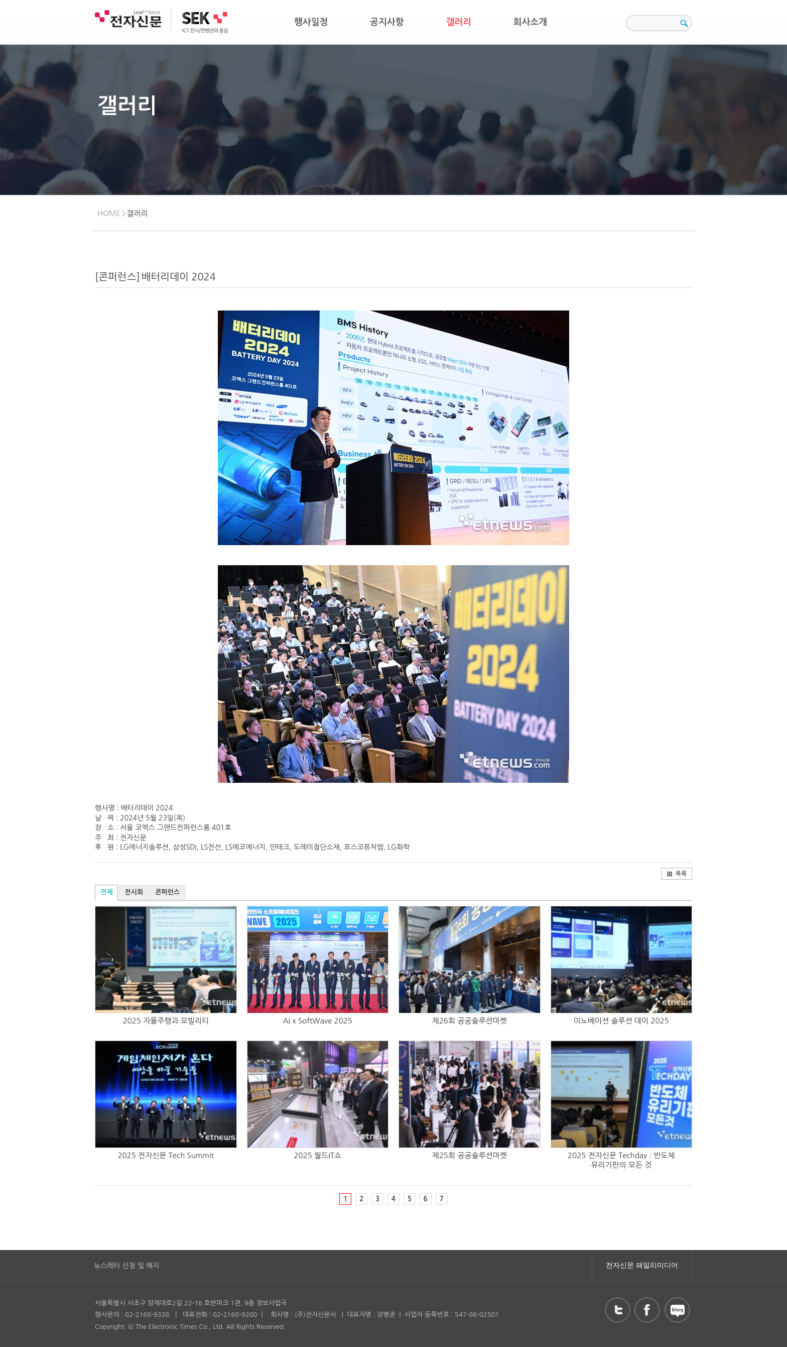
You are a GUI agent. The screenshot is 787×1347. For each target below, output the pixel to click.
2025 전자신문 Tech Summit (165, 1155)
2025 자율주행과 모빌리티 (165, 1020)
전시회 (133, 892)
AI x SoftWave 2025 (317, 1020)
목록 (677, 874)
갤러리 (458, 22)
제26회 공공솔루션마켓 (469, 1020)
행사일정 (311, 22)
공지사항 (387, 22)
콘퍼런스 (167, 892)
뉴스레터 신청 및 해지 (126, 1265)
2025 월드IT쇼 (317, 1155)
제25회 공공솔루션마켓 (469, 1155)
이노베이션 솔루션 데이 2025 (621, 1020)
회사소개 (530, 22)
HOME (108, 213)
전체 (106, 892)
